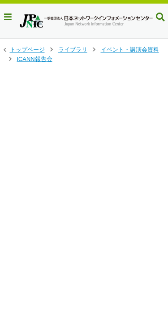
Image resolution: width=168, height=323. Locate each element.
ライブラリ (72, 49)
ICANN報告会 (34, 59)
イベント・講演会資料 (130, 49)
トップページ (27, 49)
